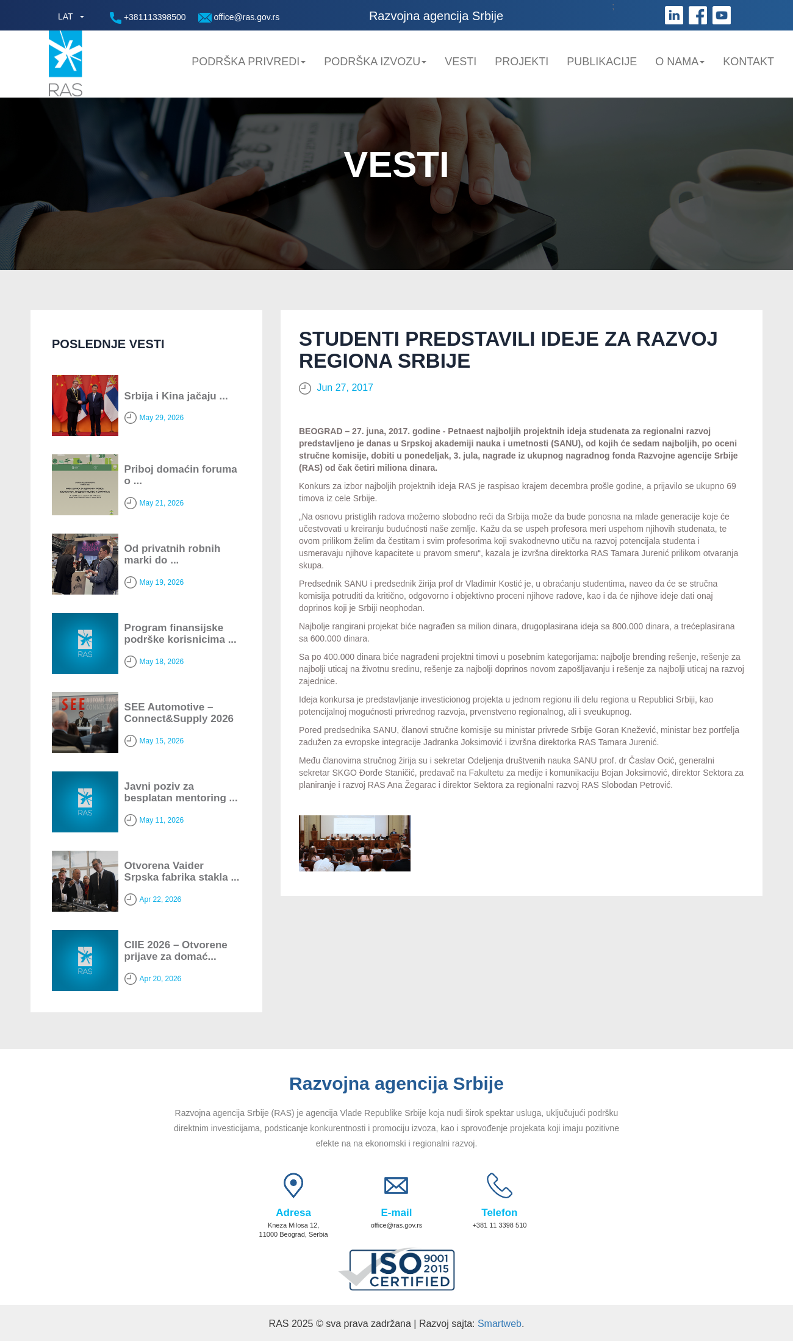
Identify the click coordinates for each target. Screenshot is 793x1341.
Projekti (521, 61)
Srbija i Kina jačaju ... (176, 396)
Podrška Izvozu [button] (375, 61)
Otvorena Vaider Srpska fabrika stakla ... (182, 871)
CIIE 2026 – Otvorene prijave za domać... (176, 950)
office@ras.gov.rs (239, 17)
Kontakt (748, 61)
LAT (65, 16)
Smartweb (500, 1323)
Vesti (460, 61)
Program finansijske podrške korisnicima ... (180, 633)
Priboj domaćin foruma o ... (180, 475)
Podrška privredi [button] (249, 61)
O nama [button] (680, 61)
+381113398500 (148, 18)
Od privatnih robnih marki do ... (172, 554)
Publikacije (602, 61)
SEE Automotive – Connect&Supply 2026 (179, 712)
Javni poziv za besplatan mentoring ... (181, 792)
